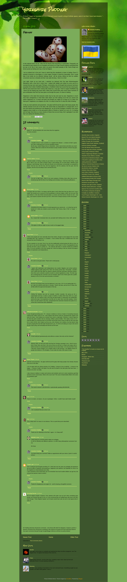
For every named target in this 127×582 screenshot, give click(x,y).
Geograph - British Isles (88, 356)
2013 (85, 313)
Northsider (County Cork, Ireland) (90, 174)
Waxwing (32, 566)
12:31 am (46, 407)
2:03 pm (37, 158)
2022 (85, 214)
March (87, 301)
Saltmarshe (91, 98)
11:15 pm (31, 396)
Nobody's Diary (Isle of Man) (89, 170)
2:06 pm (46, 176)
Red (28, 419)
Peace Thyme (30, 359)
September (88, 237)
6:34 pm (46, 385)
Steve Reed (30, 234)
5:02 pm (46, 341)
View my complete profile (88, 42)
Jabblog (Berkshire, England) (89, 162)
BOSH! (83, 354)
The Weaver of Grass (33, 128)
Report (86, 266)
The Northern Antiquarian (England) (91, 190)
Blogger (80, 578)
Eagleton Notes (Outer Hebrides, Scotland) (93, 143)
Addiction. (87, 293)
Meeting (87, 289)
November (88, 232)
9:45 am (46, 451)
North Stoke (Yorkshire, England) (90, 172)
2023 (85, 212)
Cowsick (87, 291)
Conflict (87, 273)
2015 (85, 308)
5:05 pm (46, 223)
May (86, 246)
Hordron (87, 271)
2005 (85, 331)
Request (87, 252)
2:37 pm (36, 234)
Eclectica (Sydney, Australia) (89, 145)
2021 (85, 217)
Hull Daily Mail (85, 358)
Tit (85, 259)
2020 (85, 219)
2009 (85, 322)
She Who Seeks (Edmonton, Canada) (91, 186)
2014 (85, 310)
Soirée (86, 264)
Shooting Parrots (31, 493)
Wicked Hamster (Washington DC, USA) (92, 197)
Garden (90, 77)
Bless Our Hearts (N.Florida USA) (90, 139)
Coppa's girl (30, 464)
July (86, 241)
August (87, 239)
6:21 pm (46, 481)
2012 (85, 315)
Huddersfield (88, 284)
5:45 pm (37, 359)
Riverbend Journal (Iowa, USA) (90, 182)
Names (86, 280)
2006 (85, 329)
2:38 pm (40, 258)
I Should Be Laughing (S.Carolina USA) (92, 160)
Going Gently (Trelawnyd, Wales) (90, 151)
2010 (85, 320)
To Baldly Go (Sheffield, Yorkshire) (90, 193)
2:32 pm (36, 189)
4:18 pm (40, 215)
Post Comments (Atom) (36, 540)
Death (86, 268)
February (87, 303)
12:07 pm (36, 464)
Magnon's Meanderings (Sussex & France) (93, 164)
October (87, 235)
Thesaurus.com (86, 360)
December (88, 230)
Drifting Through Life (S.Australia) (90, 141)
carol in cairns (31, 158)
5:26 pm (40, 281)
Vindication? (88, 255)
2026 (85, 205)
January (87, 305)
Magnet (87, 262)
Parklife (87, 277)
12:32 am (46, 430)
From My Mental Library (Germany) (91, 147)
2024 (85, 210)
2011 (85, 317)
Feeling (86, 275)
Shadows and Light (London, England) (92, 184)
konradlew (68, 578)
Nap (86, 296)
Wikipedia (84, 365)
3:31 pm (46, 266)
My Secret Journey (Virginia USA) (90, 166)
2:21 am (41, 437)
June (86, 244)
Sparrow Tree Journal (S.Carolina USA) (92, 188)
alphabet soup (35, 437)
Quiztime (90, 67)
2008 (85, 324)
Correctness (88, 257)
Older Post (74, 537)
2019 (85, 221)
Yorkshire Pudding (44, 9)
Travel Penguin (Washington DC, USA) (92, 195)
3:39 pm (40, 311)
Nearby (86, 298)
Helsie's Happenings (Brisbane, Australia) (92, 153)
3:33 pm (46, 205)
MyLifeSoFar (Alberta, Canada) (90, 168)
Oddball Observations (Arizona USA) (91, 176)
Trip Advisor (85, 363)
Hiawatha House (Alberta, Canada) (91, 155)
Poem (86, 250)
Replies (31, 137)
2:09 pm (46, 140)
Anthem (90, 118)
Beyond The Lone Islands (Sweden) (91, 137)
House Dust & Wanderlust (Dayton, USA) (92, 157)
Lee (28, 396)
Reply (28, 134)
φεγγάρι (32, 549)
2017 (85, 226)
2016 (85, 228)
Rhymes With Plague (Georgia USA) (91, 180)
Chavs (31, 558)
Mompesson (88, 287)
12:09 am (32, 419)
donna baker (30, 189)
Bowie (90, 108)
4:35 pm (38, 334)
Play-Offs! (91, 87)
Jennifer (33, 334)
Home (51, 537)
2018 (85, 224)
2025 (85, 208)
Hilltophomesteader (32, 311)
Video (86, 282)
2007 (85, 326)
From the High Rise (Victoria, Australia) (92, 149)
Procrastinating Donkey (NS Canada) (91, 178)
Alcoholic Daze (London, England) (90, 135)
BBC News (84, 352)
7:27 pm (46, 291)
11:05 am (39, 493)
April (86, 248)
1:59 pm (41, 128)
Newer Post (27, 537)
